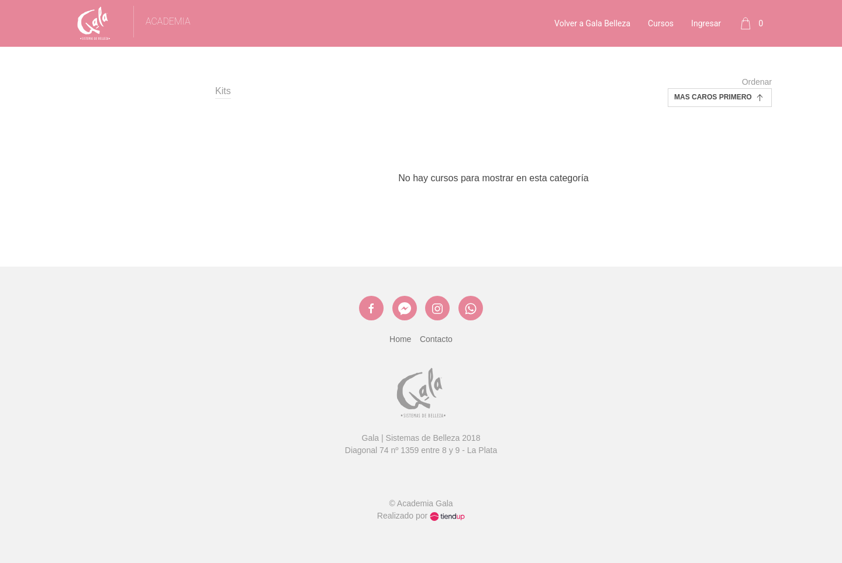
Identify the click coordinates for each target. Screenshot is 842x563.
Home (400, 339)
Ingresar (706, 23)
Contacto (436, 339)
